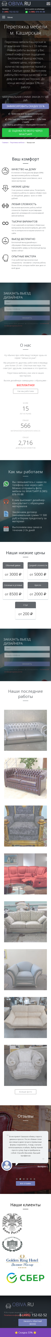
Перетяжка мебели (17, 142)
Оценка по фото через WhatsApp (25, 132)
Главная (5, 142)
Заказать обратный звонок (33, 1322)
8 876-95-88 (35, 11)
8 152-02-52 (10, 11)
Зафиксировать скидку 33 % (25, 106)
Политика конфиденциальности (17, 1315)
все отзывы (25, 1183)
